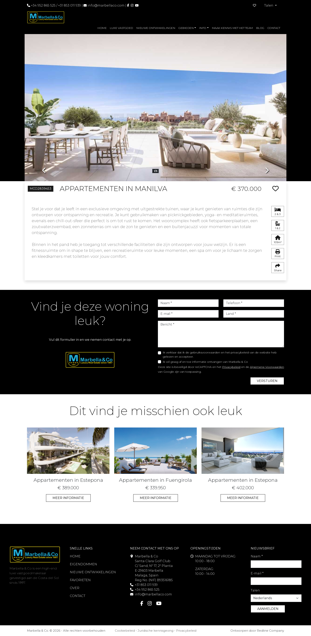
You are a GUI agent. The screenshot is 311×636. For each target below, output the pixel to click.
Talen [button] (269, 5)
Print (278, 253)
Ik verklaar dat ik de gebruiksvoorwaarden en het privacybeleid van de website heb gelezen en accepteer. (220, 354)
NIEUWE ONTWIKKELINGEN (155, 28)
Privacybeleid (231, 367)
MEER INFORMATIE (68, 498)
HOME (102, 28)
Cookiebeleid (125, 630)
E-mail (257, 573)
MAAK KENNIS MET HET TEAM (232, 28)
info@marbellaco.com (106, 5)
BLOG (260, 28)
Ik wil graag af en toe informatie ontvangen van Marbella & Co (205, 362)
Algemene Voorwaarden (267, 367)
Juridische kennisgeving (155, 630)
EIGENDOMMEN (83, 564)
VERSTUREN (267, 381)
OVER (74, 588)
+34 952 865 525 (41, 5)
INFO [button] (202, 28)
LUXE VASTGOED (121, 28)
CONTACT (273, 28)
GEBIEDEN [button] (186, 28)
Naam (257, 556)
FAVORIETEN (80, 580)
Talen (255, 590)
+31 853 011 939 (69, 5)
